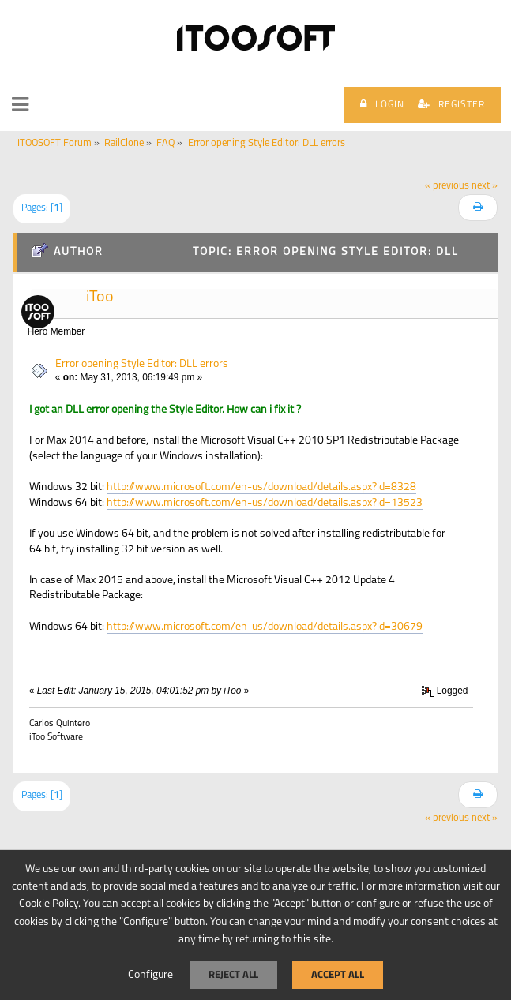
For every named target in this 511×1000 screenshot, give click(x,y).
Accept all (337, 974)
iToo (100, 297)
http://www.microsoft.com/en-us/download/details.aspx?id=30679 (265, 627)
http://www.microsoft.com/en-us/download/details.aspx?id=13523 (265, 503)
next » (485, 186)
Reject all (233, 974)
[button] (20, 105)
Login (382, 104)
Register (451, 104)
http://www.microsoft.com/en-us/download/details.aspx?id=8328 (261, 487)
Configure (150, 975)
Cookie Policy (48, 904)
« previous (447, 186)
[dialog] (255, 924)
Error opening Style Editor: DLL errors (141, 364)
